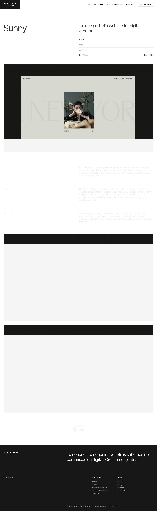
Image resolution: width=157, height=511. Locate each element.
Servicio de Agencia (115, 4)
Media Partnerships (96, 4)
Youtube (120, 481)
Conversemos (145, 4)
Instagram (121, 484)
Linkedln (120, 487)
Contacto (95, 493)
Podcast (129, 4)
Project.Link (148, 55)
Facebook (121, 490)
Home (94, 481)
